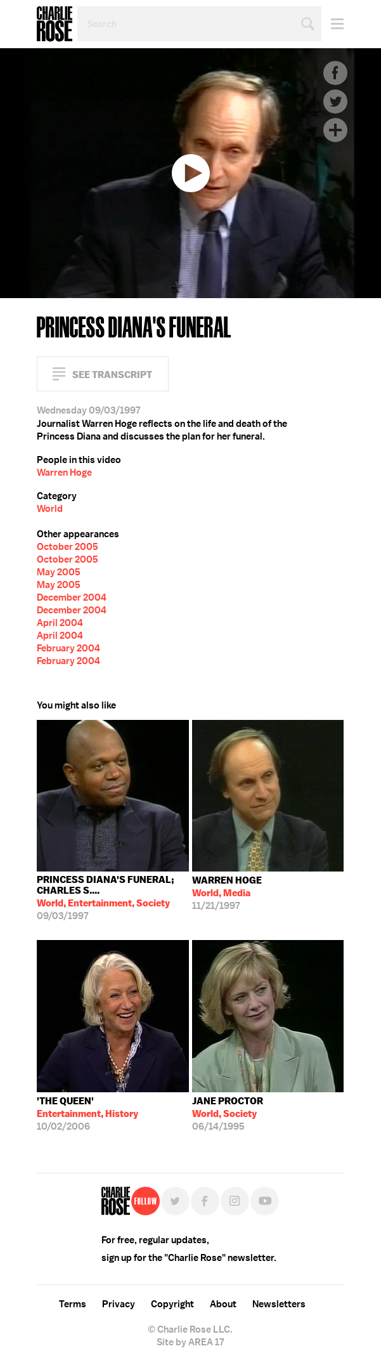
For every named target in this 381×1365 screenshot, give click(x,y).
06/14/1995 (227, 1114)
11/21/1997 (227, 893)
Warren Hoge (64, 472)
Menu (332, 23)
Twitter (335, 101)
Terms (72, 1304)
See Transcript (112, 375)
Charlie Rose (54, 24)
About (223, 1304)
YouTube (264, 1201)
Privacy (118, 1304)
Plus (335, 130)
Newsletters (279, 1304)
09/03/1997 (113, 897)
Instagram (235, 1201)
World (50, 508)
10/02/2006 (87, 1114)
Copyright (172, 1304)
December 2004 (72, 597)
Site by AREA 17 (190, 1342)
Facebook (335, 73)
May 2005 (59, 572)
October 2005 (67, 546)
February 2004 (68, 648)
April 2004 (60, 623)
